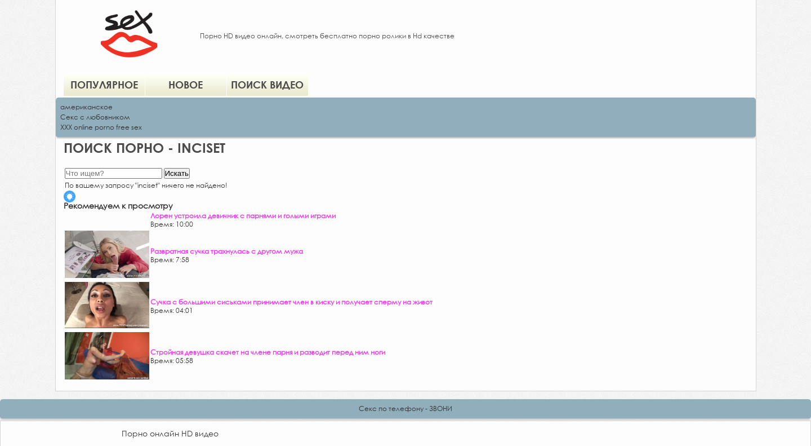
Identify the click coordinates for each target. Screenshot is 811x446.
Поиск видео (267, 84)
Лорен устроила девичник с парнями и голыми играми (243, 215)
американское (86, 107)
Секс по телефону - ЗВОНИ (405, 408)
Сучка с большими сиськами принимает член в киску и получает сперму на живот (291, 302)
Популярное (104, 84)
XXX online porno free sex (101, 127)
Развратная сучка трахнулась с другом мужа (226, 251)
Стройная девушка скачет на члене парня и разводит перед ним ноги (267, 352)
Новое (185, 84)
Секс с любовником (95, 117)
